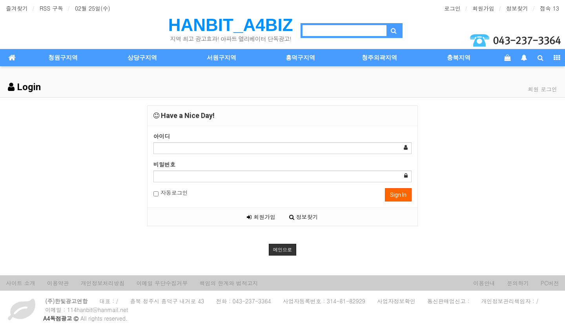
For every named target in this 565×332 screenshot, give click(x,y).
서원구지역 (221, 57)
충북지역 (458, 57)
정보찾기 (517, 8)
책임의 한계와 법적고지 (228, 283)
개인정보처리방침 (103, 283)
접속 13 (549, 8)
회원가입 (483, 8)
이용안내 (484, 283)
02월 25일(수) (92, 8)
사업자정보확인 (396, 301)
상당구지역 (142, 57)
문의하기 (518, 283)
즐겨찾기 (17, 8)
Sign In (398, 195)
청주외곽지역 (379, 57)
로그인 (452, 8)
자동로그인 (170, 193)
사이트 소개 (20, 283)
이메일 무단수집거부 (162, 283)
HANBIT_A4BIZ (230, 24)
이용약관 (58, 283)
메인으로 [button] (282, 249)
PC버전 (550, 283)
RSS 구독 (51, 8)
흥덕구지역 (300, 57)
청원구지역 (63, 57)
